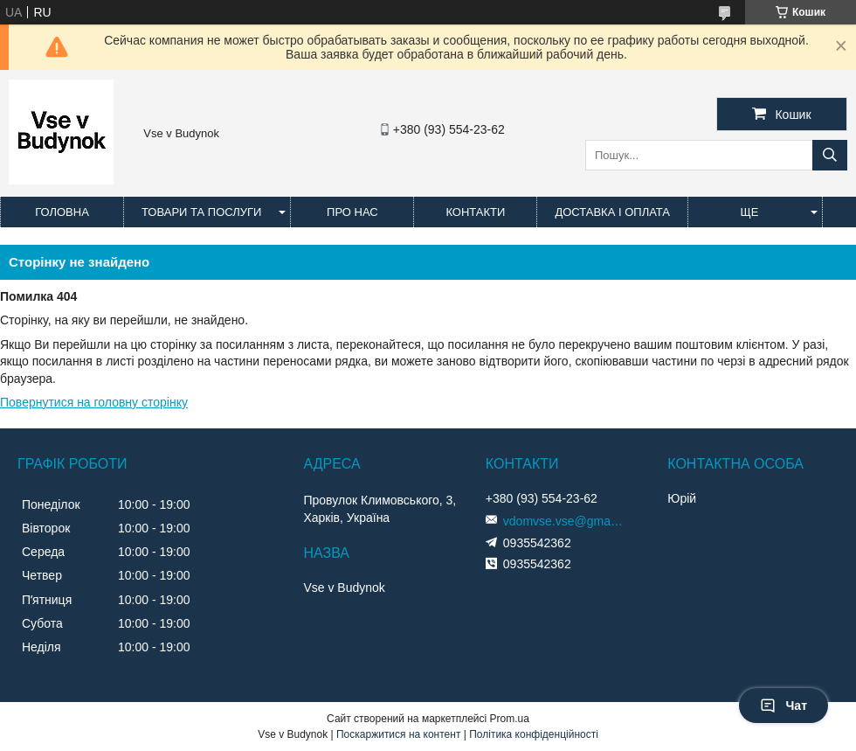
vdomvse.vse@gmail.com (564, 521)
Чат (783, 705)
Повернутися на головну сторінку (94, 402)
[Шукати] (829, 155)
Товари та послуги (201, 212)
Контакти (475, 212)
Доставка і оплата (612, 212)
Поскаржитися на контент (398, 734)
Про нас (352, 212)
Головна (62, 212)
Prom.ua (509, 719)
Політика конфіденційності (533, 734)
